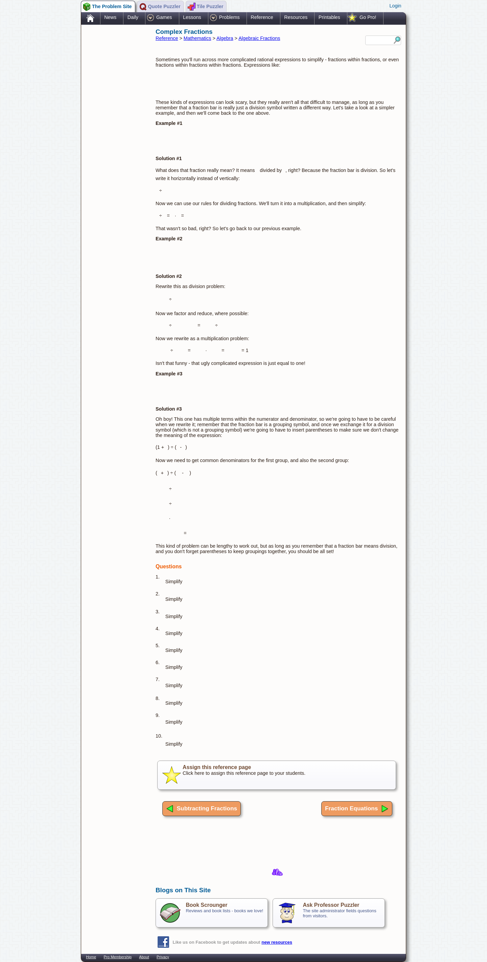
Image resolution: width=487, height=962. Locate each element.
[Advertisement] (115, 133)
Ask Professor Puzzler (331, 905)
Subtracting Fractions (201, 808)
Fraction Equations (357, 808)
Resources (295, 17)
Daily (132, 17)
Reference (262, 17)
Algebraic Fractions (259, 38)
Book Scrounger (206, 905)
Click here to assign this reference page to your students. (276, 775)
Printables (329, 17)
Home (91, 957)
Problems (229, 17)
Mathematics (197, 38)
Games (164, 17)
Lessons (192, 17)
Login (395, 5)
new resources (276, 942)
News (110, 17)
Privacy (163, 957)
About (144, 957)
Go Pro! (368, 17)
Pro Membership (118, 957)
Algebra (224, 38)
